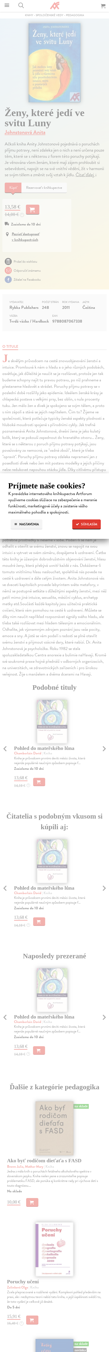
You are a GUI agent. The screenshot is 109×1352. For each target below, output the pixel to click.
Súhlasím (86, 524)
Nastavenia (26, 524)
